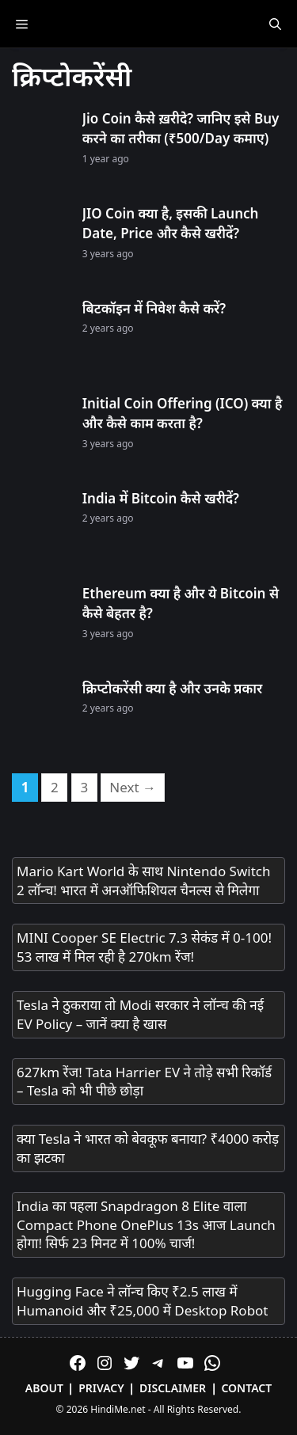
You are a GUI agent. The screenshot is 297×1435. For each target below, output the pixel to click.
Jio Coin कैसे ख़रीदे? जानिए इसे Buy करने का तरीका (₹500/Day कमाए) (181, 128)
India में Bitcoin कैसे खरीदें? (160, 498)
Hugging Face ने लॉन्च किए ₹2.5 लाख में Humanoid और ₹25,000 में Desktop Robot (142, 1300)
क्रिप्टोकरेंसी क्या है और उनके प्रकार (172, 688)
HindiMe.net (117, 1409)
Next (132, 787)
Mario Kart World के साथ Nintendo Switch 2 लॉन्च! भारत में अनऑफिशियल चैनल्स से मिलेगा (143, 880)
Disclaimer (172, 1387)
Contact (246, 1387)
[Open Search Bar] (275, 23)
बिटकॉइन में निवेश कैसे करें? (154, 308)
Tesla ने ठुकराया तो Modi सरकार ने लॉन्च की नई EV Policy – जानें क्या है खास (140, 1014)
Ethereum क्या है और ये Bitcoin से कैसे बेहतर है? (180, 603)
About (44, 1387)
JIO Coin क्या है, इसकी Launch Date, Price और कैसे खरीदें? (170, 223)
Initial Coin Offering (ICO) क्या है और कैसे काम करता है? (182, 413)
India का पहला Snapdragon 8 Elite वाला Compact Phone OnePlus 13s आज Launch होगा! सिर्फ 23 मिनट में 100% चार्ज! (146, 1225)
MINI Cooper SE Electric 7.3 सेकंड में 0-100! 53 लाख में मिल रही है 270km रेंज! (144, 947)
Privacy (101, 1387)
